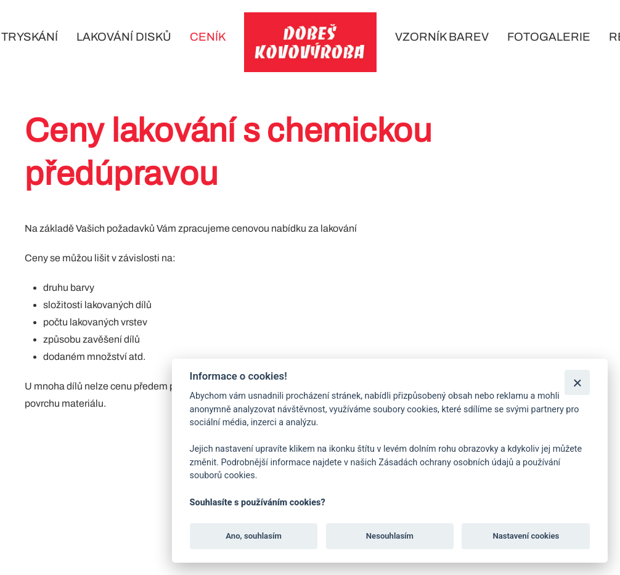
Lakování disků (123, 37)
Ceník (208, 37)
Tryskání (29, 37)
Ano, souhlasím (254, 535)
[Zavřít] (577, 382)
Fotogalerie (548, 37)
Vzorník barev (442, 37)
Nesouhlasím (390, 535)
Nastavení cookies (525, 535)
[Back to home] (310, 42)
